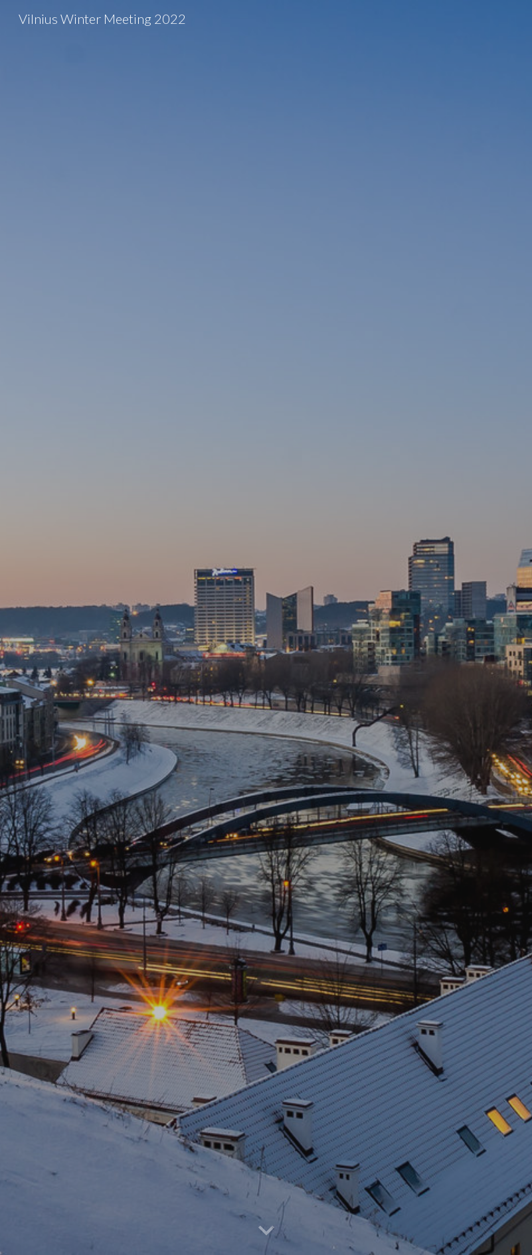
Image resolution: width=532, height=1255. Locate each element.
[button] (266, 1231)
